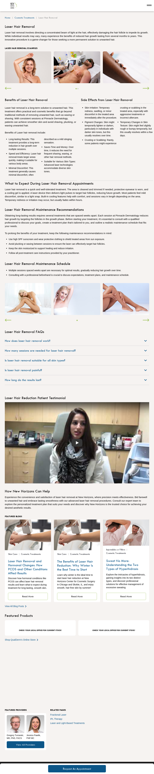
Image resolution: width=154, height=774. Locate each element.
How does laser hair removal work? (76, 341)
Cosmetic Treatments (24, 17)
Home (7, 17)
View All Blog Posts (16, 606)
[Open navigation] (149, 5)
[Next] (146, 88)
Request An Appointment (77, 768)
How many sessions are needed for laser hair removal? (76, 350)
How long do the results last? (76, 380)
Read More (28, 596)
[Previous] (8, 88)
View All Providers (25, 744)
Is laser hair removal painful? (76, 370)
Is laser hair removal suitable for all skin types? (76, 360)
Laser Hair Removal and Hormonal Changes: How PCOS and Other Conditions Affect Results (27, 567)
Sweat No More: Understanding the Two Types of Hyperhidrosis (122, 565)
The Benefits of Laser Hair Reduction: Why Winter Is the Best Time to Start (75, 565)
